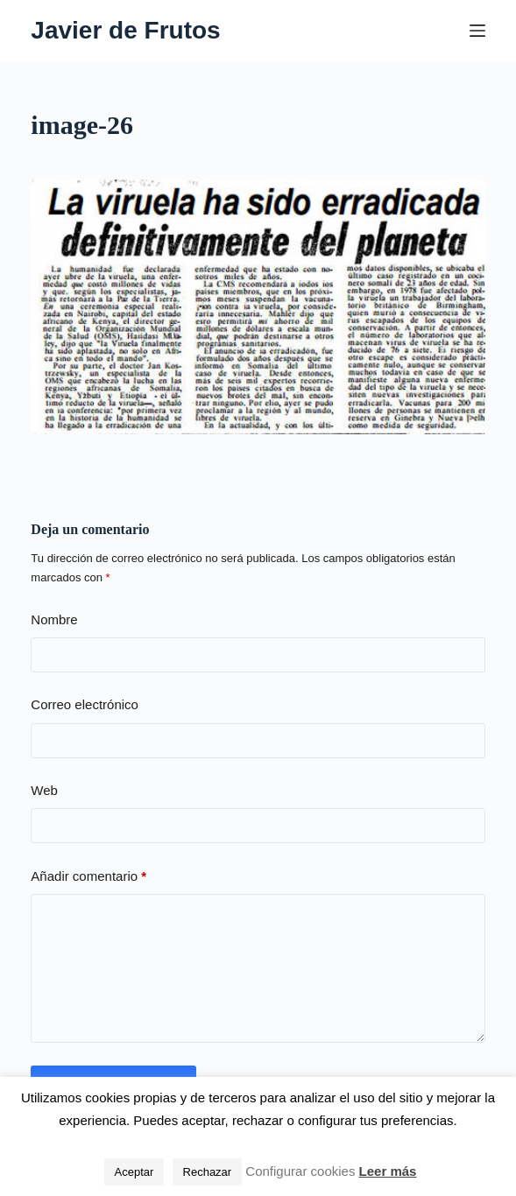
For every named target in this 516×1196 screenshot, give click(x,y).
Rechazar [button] (207, 1171)
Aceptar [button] (134, 1171)
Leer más (388, 1171)
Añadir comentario (88, 877)
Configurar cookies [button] (300, 1171)
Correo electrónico (84, 704)
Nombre (54, 619)
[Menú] (477, 31)
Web (44, 790)
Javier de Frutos (125, 30)
